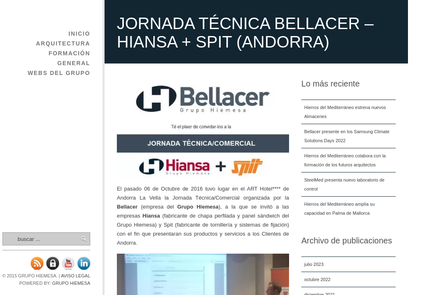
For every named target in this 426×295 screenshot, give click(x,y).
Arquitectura (63, 43)
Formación (69, 53)
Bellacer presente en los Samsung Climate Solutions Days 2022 (347, 136)
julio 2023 (313, 264)
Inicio (79, 33)
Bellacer (127, 207)
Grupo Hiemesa (71, 283)
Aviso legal (75, 275)
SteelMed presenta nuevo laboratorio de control (344, 184)
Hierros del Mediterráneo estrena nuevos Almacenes (345, 112)
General (73, 63)
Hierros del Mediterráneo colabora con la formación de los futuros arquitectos (345, 160)
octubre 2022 (317, 279)
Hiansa (151, 216)
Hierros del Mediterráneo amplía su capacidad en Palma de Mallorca (339, 209)
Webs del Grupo (58, 73)
